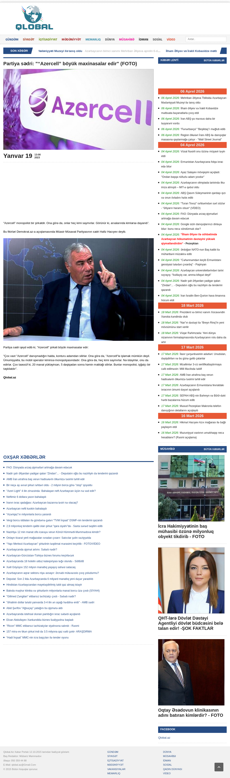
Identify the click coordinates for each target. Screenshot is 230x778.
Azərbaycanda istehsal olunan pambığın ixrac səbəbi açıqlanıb (43, 614)
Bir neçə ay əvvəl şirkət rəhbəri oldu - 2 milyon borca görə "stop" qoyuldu (49, 485)
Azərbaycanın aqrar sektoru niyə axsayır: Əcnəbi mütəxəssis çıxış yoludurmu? (52, 573)
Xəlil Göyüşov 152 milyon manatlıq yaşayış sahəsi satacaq (40, 567)
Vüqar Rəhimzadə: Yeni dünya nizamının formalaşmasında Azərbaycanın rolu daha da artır (193, 338)
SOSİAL (157, 39)
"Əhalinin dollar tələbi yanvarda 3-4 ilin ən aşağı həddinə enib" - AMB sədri (50, 602)
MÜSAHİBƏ (126, 39)
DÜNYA (110, 39)
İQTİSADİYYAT (48, 39)
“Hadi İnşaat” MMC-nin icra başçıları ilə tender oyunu (37, 637)
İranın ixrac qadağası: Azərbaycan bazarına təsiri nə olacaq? (42, 502)
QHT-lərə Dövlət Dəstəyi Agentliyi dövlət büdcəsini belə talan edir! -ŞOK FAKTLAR (190, 623)
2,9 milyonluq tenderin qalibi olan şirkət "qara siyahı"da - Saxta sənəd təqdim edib (54, 526)
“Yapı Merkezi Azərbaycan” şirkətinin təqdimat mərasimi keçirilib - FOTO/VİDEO (53, 543)
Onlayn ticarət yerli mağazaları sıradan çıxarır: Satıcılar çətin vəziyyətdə (48, 537)
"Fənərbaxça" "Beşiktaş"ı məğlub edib (203, 129)
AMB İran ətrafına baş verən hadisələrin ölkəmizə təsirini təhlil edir (45, 479)
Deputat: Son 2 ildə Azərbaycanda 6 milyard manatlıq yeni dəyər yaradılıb (49, 579)
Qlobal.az (164, 737)
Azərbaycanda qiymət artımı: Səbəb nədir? (31, 549)
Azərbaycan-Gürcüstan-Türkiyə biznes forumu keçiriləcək (40, 555)
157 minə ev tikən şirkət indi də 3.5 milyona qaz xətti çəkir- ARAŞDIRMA (49, 631)
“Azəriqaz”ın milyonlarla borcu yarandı (28, 514)
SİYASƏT (28, 39)
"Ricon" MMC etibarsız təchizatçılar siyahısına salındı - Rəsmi (42, 625)
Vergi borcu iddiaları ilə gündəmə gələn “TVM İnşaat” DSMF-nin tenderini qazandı (54, 520)
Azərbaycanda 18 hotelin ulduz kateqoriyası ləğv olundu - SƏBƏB (45, 561)
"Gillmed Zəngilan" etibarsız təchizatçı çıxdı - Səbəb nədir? (41, 596)
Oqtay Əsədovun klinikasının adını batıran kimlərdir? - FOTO (190, 713)
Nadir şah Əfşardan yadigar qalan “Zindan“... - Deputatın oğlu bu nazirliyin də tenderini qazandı (62, 473)
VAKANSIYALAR (116, 769)
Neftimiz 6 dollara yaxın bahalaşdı (26, 496)
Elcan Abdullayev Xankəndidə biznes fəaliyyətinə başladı (39, 619)
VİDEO (171, 39)
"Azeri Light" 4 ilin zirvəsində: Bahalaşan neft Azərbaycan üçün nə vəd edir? (51, 490)
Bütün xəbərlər (214, 60)
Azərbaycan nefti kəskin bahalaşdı (26, 508)
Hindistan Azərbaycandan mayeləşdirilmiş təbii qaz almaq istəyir (44, 584)
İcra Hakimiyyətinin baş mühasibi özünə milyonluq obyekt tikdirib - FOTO (186, 531)
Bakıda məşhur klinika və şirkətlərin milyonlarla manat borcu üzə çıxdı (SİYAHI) (53, 590)
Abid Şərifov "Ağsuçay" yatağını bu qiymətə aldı (34, 608)
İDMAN (143, 39)
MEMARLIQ (93, 39)
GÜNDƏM (12, 39)
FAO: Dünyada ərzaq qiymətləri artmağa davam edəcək (39, 467)
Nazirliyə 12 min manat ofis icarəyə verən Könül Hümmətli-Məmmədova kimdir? (53, 532)
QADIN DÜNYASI (172, 769)
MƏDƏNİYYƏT (71, 39)
